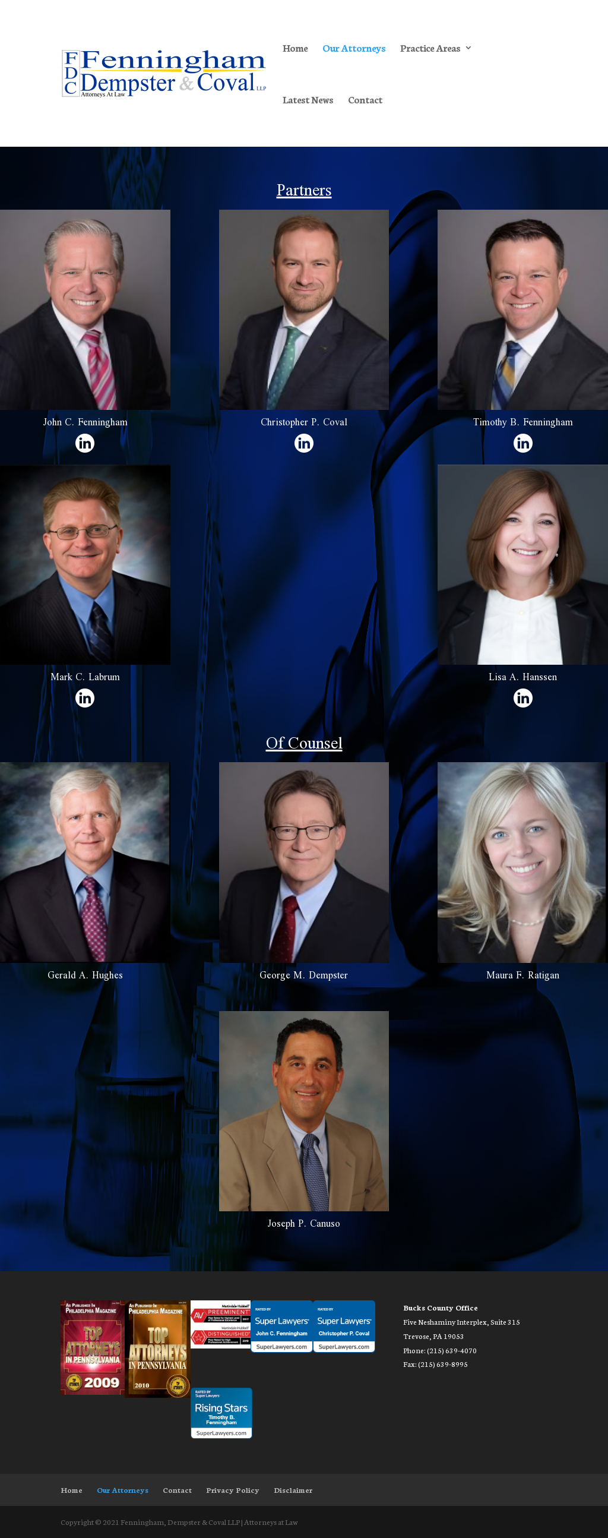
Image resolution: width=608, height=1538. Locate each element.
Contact (365, 100)
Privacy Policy (232, 1490)
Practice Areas (430, 48)
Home (295, 48)
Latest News (308, 100)
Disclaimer (293, 1490)
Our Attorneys (353, 48)
